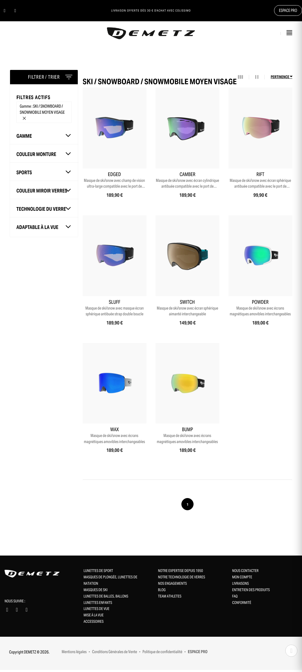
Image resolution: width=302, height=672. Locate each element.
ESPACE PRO (198, 653)
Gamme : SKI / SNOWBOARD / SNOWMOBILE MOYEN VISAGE (42, 111)
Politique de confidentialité (162, 653)
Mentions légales (74, 653)
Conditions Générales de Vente (114, 653)
